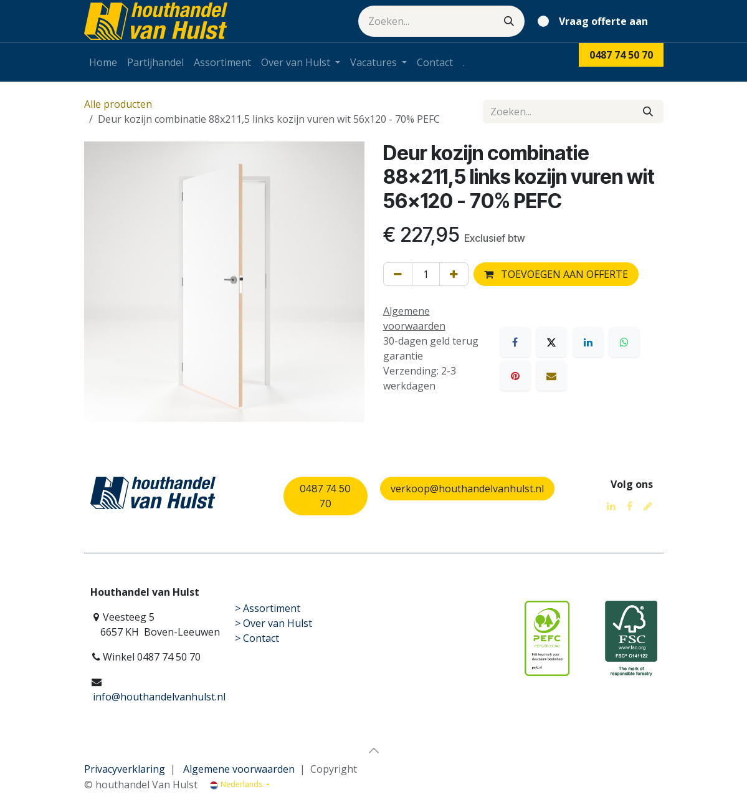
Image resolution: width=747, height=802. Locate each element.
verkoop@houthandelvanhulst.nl (467, 488)
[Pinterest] (515, 376)
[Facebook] (515, 342)
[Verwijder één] (397, 274)
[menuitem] (103, 62)
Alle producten (118, 104)
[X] (551, 342)
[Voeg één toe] (454, 274)
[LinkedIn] (588, 342)
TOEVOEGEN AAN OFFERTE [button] (556, 274)
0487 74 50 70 (325, 496)
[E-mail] (551, 376)
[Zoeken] (509, 21)
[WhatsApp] (624, 342)
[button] (374, 750)
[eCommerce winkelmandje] (595, 21)
